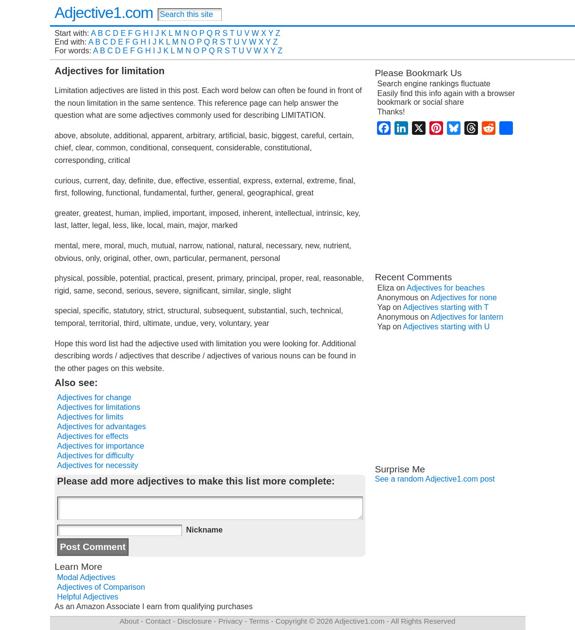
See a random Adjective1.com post (435, 479)
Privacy (230, 621)
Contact (158, 621)
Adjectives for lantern (467, 317)
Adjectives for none (464, 297)
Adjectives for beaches (446, 288)
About (129, 621)
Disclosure (194, 621)
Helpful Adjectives (87, 597)
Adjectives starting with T (446, 307)
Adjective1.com (104, 12)
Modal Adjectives (86, 577)
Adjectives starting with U (446, 327)
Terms (259, 621)
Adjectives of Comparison (101, 587)
